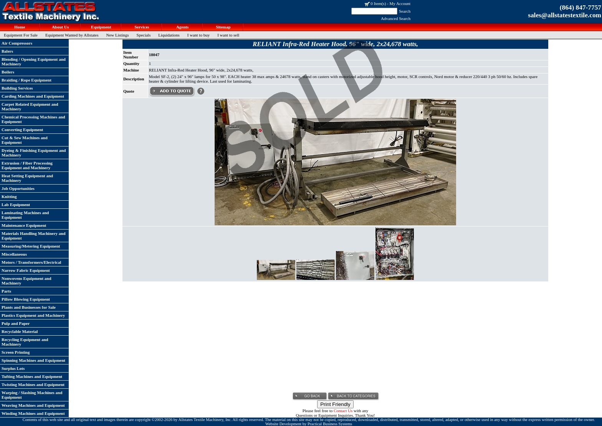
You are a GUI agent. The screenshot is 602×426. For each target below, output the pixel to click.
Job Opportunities (18, 188)
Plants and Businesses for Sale (29, 307)
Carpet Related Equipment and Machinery (30, 106)
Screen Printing (16, 352)
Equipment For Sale (21, 35)
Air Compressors (17, 43)
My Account (399, 3)
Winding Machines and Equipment (33, 413)
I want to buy (198, 35)
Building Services (17, 88)
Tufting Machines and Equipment (32, 376)
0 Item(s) (378, 3)
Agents (182, 27)
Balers (7, 51)
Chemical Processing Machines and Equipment (33, 119)
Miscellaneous (14, 254)
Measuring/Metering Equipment (31, 246)
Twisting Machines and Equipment (33, 384)
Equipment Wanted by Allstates (72, 35)
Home (19, 27)
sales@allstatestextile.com (564, 15)
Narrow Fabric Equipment (26, 270)
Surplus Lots (13, 368)
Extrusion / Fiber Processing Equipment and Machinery (27, 165)
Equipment (100, 27)
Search (404, 11)
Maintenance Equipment (24, 225)
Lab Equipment (16, 204)
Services (141, 27)
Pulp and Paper (16, 323)
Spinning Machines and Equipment (33, 360)
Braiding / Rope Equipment (26, 80)
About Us (60, 27)
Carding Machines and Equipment (33, 96)
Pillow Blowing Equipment (26, 299)
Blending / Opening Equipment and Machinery (34, 61)
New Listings (117, 35)
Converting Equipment (22, 129)
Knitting (9, 196)
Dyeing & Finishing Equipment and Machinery (34, 152)
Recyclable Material (20, 331)
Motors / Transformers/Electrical (31, 262)
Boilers (8, 72)
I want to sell (228, 35)
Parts (6, 291)
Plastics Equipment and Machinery (33, 315)
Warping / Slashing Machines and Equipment (32, 394)
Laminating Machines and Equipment (25, 215)
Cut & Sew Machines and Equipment (25, 140)
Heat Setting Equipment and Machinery (27, 178)
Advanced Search (395, 18)
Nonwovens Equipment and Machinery (26, 280)
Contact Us (343, 410)
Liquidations (169, 35)
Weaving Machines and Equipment (33, 405)
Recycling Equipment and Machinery (25, 341)
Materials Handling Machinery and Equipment (34, 235)
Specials (144, 35)
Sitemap (222, 27)
